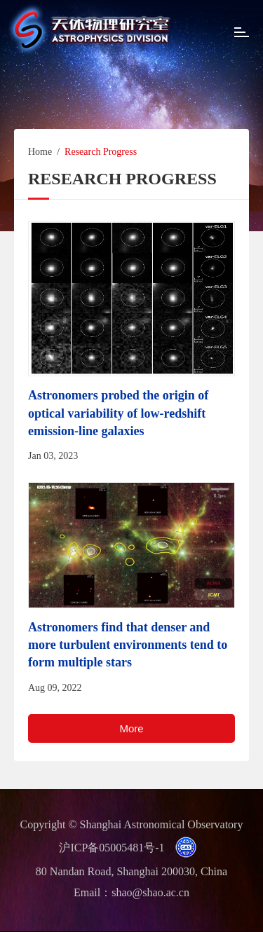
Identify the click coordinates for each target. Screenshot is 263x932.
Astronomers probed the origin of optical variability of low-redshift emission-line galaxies (118, 412)
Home (40, 151)
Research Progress (101, 151)
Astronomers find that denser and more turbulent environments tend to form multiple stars (127, 644)
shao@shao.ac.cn (150, 892)
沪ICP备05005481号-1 (111, 848)
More (131, 728)
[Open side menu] (241, 34)
